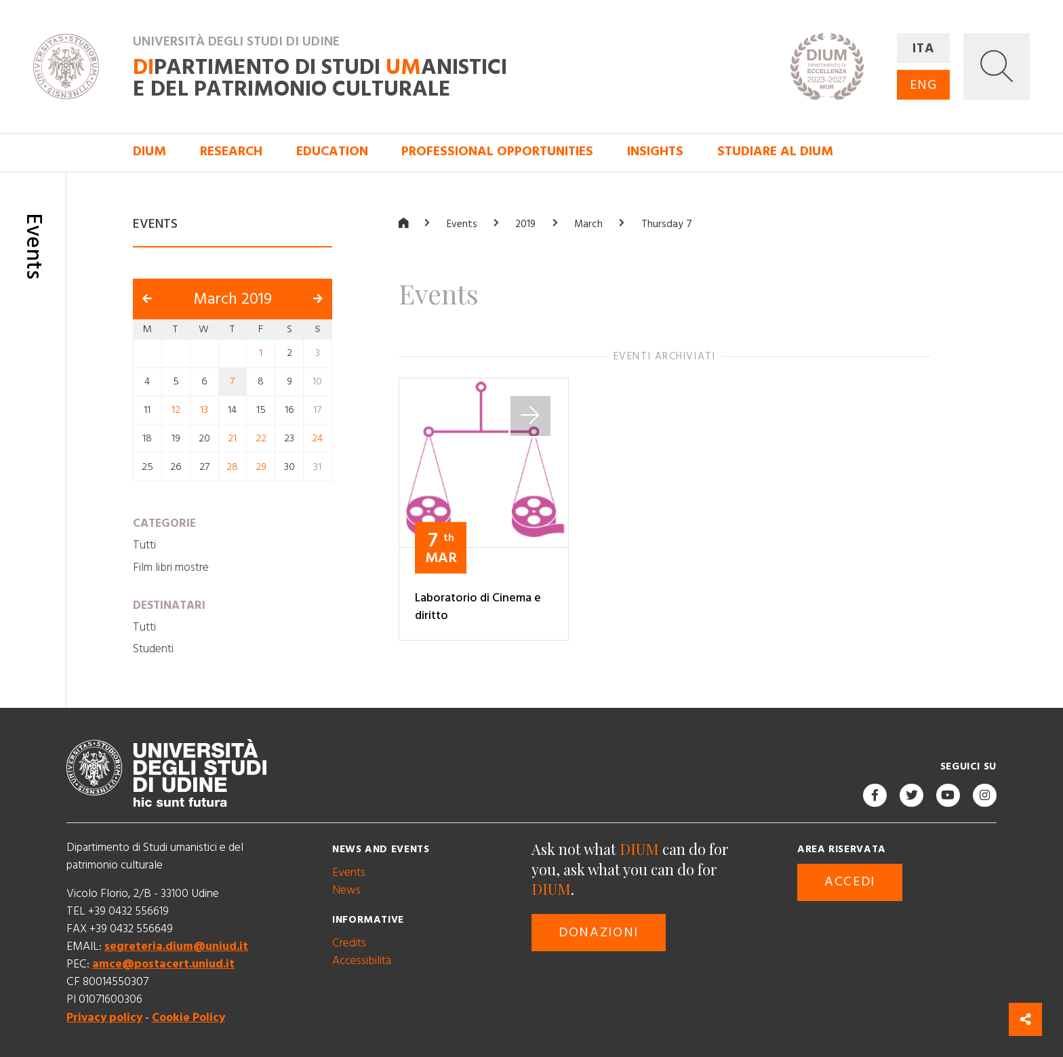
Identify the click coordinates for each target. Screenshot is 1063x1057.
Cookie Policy (188, 1017)
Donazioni (599, 932)
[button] (996, 66)
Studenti (153, 649)
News (346, 889)
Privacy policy (104, 1017)
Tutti (144, 545)
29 (261, 466)
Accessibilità (361, 960)
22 (261, 438)
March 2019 (233, 298)
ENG (923, 85)
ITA (923, 48)
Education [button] (332, 151)
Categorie (164, 523)
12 (176, 410)
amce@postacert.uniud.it (163, 964)
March (588, 224)
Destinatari (169, 605)
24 (317, 438)
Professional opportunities (497, 151)
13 (204, 410)
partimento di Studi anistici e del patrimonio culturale (320, 78)
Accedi (849, 882)
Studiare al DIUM (775, 151)
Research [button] (231, 151)
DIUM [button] (149, 151)
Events (462, 224)
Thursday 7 (666, 224)
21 (232, 438)
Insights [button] (655, 151)
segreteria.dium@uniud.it (176, 946)
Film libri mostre (171, 567)
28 (232, 466)
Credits (349, 942)
